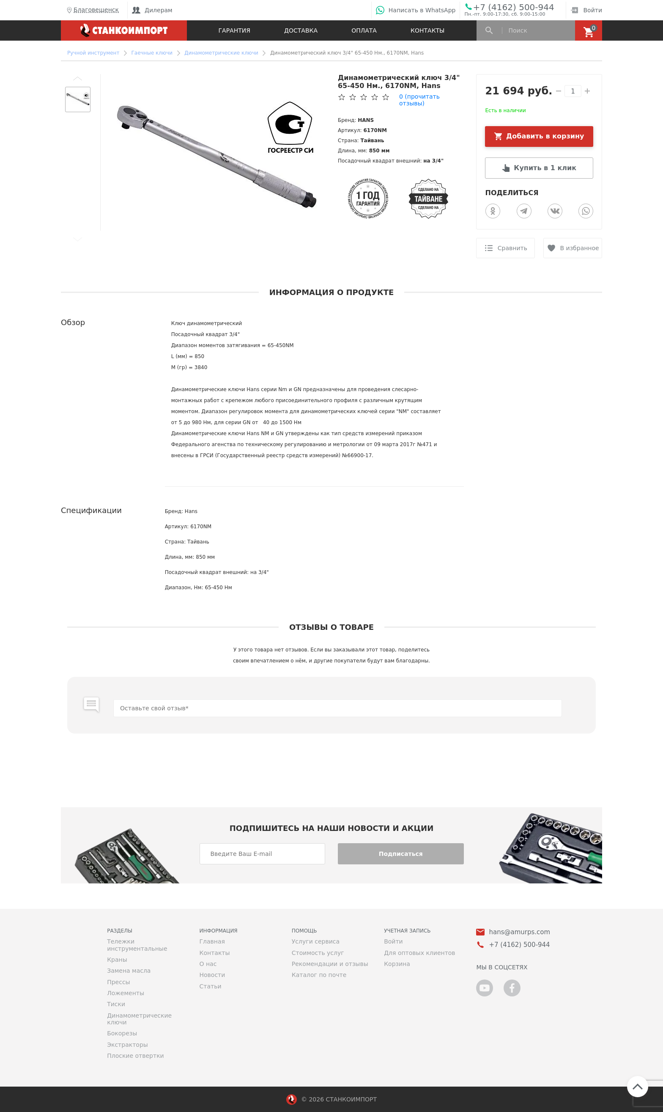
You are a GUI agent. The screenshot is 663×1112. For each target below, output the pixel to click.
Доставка (301, 30)
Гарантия (234, 30)
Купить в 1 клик (545, 168)
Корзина (397, 963)
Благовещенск (92, 10)
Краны (117, 959)
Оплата (364, 30)
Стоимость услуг (318, 952)
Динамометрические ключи (139, 1019)
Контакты (427, 30)
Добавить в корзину (545, 136)
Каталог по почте (319, 974)
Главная (212, 941)
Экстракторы (127, 1044)
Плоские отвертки (135, 1055)
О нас (207, 963)
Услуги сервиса (316, 941)
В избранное (579, 248)
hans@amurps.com (519, 932)
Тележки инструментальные (137, 945)
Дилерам (152, 10)
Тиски (116, 1004)
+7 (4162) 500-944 (513, 7)
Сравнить (512, 248)
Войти (586, 10)
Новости (212, 974)
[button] (77, 78)
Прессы (118, 982)
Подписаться (401, 853)
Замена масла (129, 970)
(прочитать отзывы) (419, 100)
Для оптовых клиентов (419, 952)
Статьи (210, 986)
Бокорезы (122, 1033)
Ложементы (125, 993)
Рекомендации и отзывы (330, 963)
